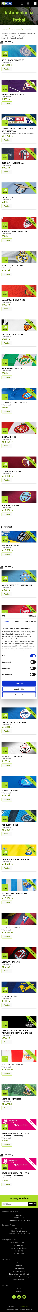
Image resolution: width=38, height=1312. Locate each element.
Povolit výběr (19, 689)
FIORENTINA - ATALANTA (13, 94)
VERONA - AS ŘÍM (9, 996)
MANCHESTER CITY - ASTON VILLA (17, 585)
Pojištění (19, 1265)
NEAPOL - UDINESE (10, 790)
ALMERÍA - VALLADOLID (12, 1064)
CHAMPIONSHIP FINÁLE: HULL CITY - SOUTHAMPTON (18, 130)
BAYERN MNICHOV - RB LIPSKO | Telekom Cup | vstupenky (16, 1134)
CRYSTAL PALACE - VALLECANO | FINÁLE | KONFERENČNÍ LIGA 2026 (17, 1031)
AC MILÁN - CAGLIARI (11, 961)
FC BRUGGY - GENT (10, 824)
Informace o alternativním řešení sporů (19, 1277)
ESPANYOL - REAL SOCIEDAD (14, 402)
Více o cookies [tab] (30, 621)
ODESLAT (32, 1204)
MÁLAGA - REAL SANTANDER (14, 893)
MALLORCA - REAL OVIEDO (13, 299)
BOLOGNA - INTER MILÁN (13, 162)
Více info (7, 69)
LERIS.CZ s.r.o (25, 1306)
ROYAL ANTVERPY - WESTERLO (15, 231)
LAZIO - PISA (7, 197)
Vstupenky (19, 29)
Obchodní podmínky (19, 1271)
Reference (19, 1263)
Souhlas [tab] (6, 621)
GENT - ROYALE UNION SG (13, 60)
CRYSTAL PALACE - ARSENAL (14, 722)
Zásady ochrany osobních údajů (19, 1274)
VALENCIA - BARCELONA (12, 334)
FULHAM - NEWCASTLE (12, 756)
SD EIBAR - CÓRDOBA (11, 927)
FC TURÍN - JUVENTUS (11, 471)
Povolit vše (19, 683)
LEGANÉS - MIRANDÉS (11, 1098)
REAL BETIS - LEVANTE (12, 368)
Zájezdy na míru (19, 1268)
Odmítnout (19, 695)
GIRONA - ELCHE (9, 436)
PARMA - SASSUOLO (10, 545)
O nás (19, 1289)
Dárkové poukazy (19, 1279)
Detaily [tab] (17, 621)
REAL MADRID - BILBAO (12, 265)
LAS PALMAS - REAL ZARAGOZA (15, 859)
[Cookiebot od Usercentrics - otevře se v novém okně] (27, 616)
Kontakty (19, 1291)
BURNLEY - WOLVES (10, 505)
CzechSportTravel (7, 29)
